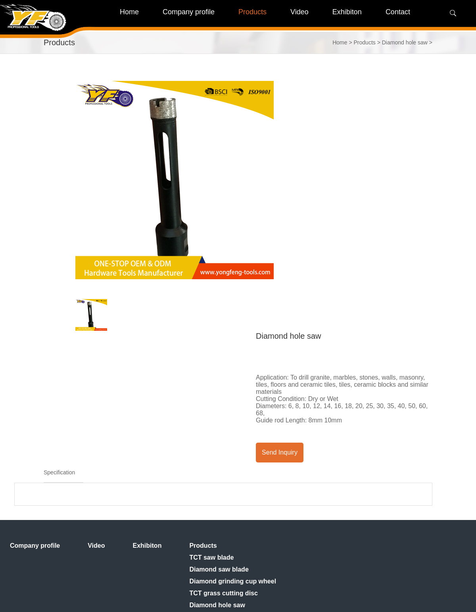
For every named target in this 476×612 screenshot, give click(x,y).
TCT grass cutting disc (223, 593)
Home (129, 12)
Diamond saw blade (218, 569)
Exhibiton (147, 545)
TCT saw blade (211, 557)
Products (365, 42)
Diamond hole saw (405, 42)
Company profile (35, 545)
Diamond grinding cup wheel (232, 581)
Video (96, 545)
